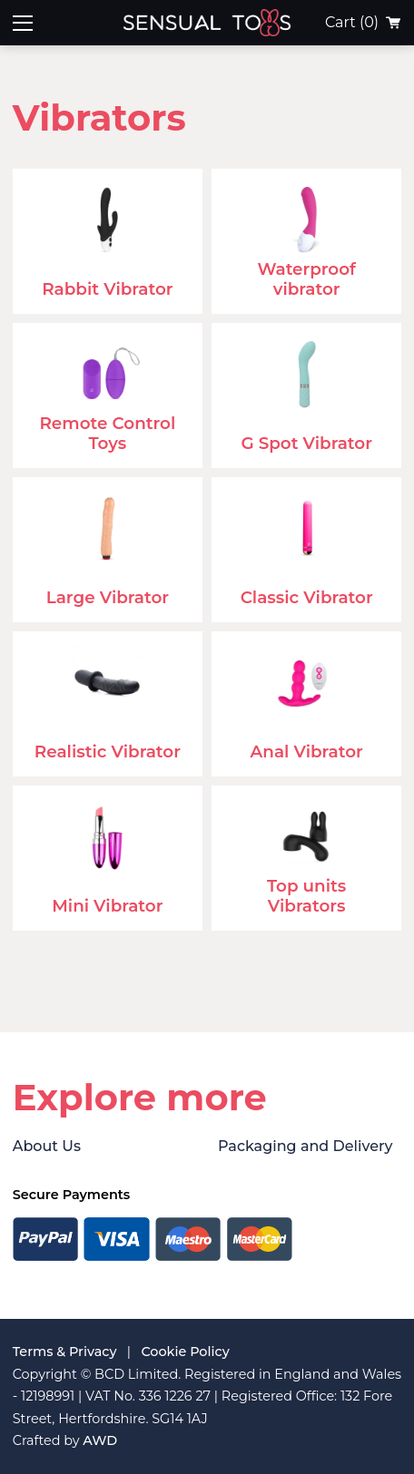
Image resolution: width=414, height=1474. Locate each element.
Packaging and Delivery (305, 1146)
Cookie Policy (185, 1351)
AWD (100, 1440)
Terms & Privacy (65, 1351)
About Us (47, 1146)
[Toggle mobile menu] (22, 22)
